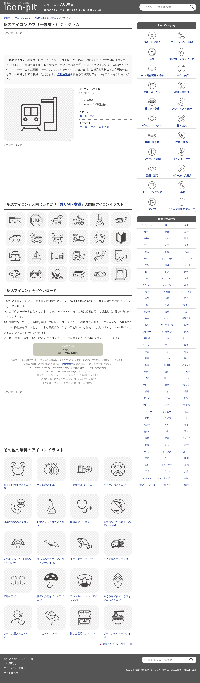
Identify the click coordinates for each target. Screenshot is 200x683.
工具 (147, 471)
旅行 (167, 311)
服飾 (186, 458)
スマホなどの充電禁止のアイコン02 (117, 524)
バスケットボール (147, 485)
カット (167, 318)
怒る (186, 345)
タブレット (186, 292)
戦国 (186, 351)
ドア (167, 271)
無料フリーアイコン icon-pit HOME (22, 18)
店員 (147, 365)
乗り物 (83, 127)
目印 (167, 445)
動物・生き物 (152, 142)
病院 (147, 325)
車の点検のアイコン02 (116, 559)
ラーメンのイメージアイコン (117, 635)
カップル (147, 258)
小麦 (147, 351)
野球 (186, 398)
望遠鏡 (186, 405)
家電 (167, 438)
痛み (147, 252)
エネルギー (147, 411)
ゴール (186, 371)
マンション (186, 258)
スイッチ (186, 365)
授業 (186, 471)
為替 (186, 445)
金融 (167, 305)
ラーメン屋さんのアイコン (17, 635)
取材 (186, 485)
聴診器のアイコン (80, 522)
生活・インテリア (152, 192)
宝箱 (147, 292)
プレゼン (147, 405)
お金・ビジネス (152, 42)
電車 (101, 127)
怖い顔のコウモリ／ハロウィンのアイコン (50, 561)
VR (166, 345)
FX (147, 378)
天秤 (186, 271)
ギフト (167, 378)
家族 (186, 325)
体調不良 (186, 318)
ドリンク (167, 451)
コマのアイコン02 (47, 633)
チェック (186, 438)
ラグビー (167, 411)
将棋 (186, 425)
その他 (152, 208)
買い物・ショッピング (181, 58)
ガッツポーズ (166, 325)
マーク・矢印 (181, 75)
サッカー (186, 338)
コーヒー (167, 238)
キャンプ (147, 478)
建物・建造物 (181, 92)
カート (147, 231)
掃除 (167, 265)
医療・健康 (181, 142)
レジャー (147, 331)
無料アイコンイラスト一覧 (18, 658)
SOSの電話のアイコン (16, 522)
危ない (186, 451)
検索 (167, 298)
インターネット (147, 225)
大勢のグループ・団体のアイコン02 (17, 561)
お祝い (147, 238)
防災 (147, 265)
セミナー (167, 458)
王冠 (186, 465)
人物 (152, 58)
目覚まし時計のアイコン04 (17, 486)
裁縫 (147, 391)
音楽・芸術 (152, 175)
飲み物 (147, 311)
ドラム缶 (186, 265)
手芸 (186, 431)
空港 (147, 458)
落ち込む (167, 358)
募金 (186, 285)
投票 (147, 358)
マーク (147, 245)
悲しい (147, 431)
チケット (147, 345)
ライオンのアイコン (115, 484)
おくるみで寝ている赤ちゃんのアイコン (117, 598)
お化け (167, 485)
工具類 (181, 192)
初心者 (147, 398)
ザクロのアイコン (47, 484)
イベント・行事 (181, 158)
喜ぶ (186, 252)
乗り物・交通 (49, 18)
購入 (186, 298)
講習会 (186, 385)
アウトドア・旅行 (182, 108)
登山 (186, 238)
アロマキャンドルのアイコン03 (83, 598)
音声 (167, 245)
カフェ (186, 378)
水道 (167, 338)
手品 (186, 411)
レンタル (167, 285)
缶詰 (186, 478)
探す (186, 225)
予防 (186, 391)
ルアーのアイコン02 (81, 559)
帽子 (147, 271)
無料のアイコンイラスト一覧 (117, 644)
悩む (186, 358)
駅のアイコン (68, 346)
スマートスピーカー (166, 478)
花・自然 (182, 125)
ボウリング (167, 258)
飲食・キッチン (152, 92)
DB (166, 225)
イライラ (167, 418)
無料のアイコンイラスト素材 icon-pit (157, 670)
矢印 (147, 298)
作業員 (167, 292)
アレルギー (167, 278)
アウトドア (147, 385)
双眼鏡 (147, 338)
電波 (147, 438)
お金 (167, 231)
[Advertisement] (68, 43)
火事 (167, 405)
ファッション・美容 (182, 42)
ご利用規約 (63, 74)
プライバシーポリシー (16, 668)
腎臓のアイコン (12, 596)
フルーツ (147, 425)
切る (186, 245)
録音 (147, 318)
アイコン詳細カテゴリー (181, 208)
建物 (167, 385)
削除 (167, 371)
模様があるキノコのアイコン (50, 598)
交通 (93, 127)
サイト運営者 (11, 672)
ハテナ (147, 371)
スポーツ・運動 (152, 158)
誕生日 (186, 305)
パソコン (167, 365)
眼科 (147, 465)
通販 (147, 445)
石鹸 (167, 252)
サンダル (147, 285)
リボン (147, 451)
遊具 (186, 278)
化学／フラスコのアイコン (50, 524)
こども (167, 398)
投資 (186, 231)
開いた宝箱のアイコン (82, 633)
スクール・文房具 (182, 175)
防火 (186, 331)
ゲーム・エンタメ (152, 125)
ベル (167, 425)
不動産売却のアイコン (82, 484)
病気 (147, 418)
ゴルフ (167, 471)
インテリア (167, 331)
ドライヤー (167, 465)
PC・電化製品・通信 (151, 75)
